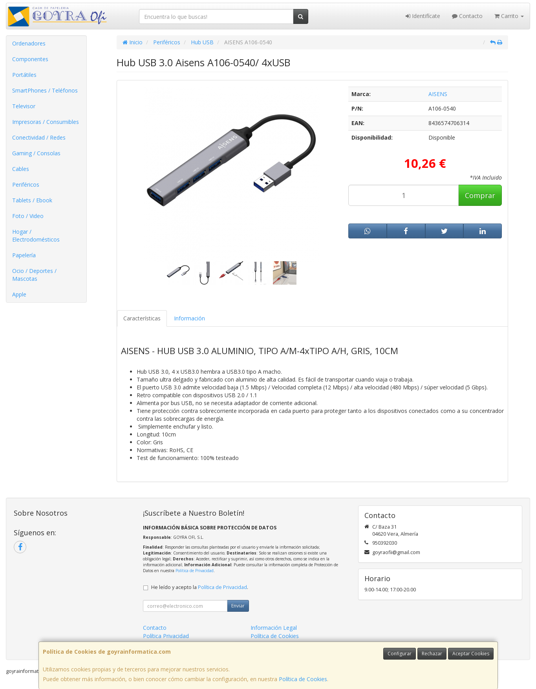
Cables (20, 169)
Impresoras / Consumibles (45, 121)
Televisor (23, 106)
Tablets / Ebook (32, 200)
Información (189, 318)
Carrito (509, 16)
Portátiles (24, 74)
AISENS (437, 94)
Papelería (24, 255)
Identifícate (423, 16)
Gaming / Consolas (36, 153)
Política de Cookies (303, 679)
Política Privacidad (166, 636)
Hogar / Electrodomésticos (36, 235)
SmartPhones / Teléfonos (45, 90)
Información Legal (274, 627)
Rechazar (432, 653)
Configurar (400, 653)
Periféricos (25, 184)
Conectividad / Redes (39, 137)
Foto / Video (28, 216)
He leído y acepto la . (199, 587)
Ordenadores (29, 43)
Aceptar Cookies (470, 653)
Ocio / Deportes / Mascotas (34, 274)
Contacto (467, 16)
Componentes (30, 59)
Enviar (238, 605)
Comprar (480, 195)
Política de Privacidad (195, 570)
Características (142, 318)
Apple (19, 294)
